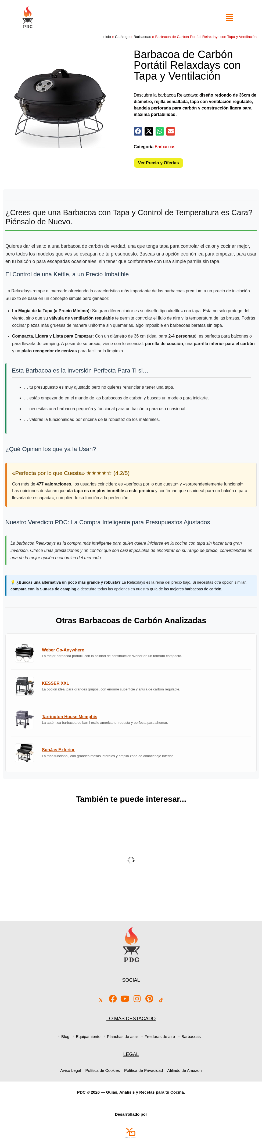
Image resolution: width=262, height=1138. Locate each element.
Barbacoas (142, 37)
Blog (65, 1036)
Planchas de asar (122, 1036)
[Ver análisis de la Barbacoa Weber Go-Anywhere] (131, 653)
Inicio (106, 37)
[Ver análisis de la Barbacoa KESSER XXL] (131, 686)
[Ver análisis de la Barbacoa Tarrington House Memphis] (131, 719)
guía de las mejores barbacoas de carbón (185, 589)
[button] (138, 131)
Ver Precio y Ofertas (158, 163)
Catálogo (122, 37)
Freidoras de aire (160, 1036)
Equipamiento (88, 1036)
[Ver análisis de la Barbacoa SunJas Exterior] (131, 752)
